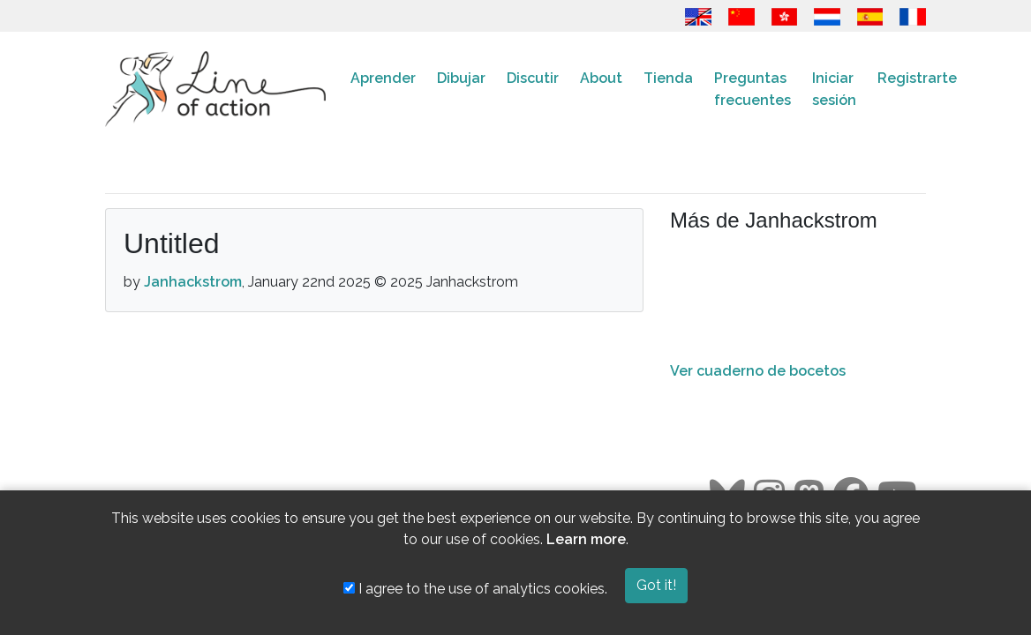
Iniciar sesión (834, 89)
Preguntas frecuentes (752, 89)
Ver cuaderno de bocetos (758, 370)
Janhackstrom (193, 281)
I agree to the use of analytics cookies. (475, 588)
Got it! (656, 585)
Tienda (668, 78)
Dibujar (461, 78)
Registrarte (917, 78)
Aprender (383, 78)
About (601, 78)
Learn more (586, 539)
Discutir (533, 78)
